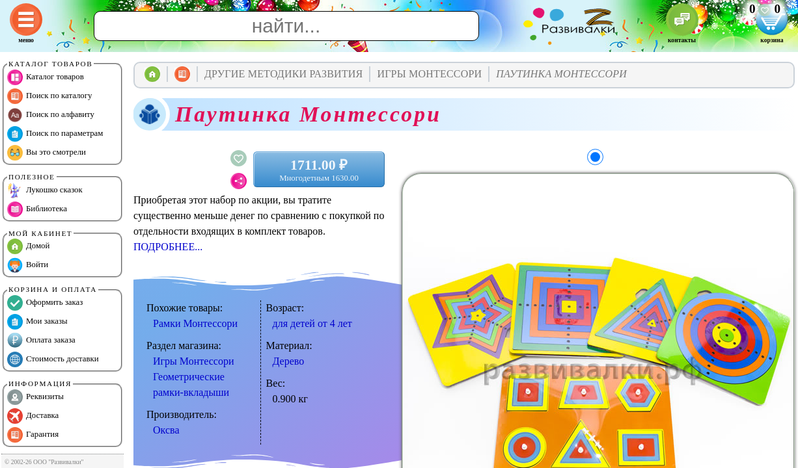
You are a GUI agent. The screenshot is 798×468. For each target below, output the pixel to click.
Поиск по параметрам (55, 134)
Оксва (166, 430)
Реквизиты (35, 397)
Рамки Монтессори (195, 323)
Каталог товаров (45, 77)
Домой (28, 246)
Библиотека (37, 209)
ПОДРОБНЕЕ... (167, 246)
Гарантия (33, 435)
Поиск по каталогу (49, 96)
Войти (27, 265)
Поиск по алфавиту (50, 115)
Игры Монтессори (193, 361)
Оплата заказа (41, 340)
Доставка (33, 416)
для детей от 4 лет (312, 323)
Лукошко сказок (45, 190)
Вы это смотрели (46, 153)
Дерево (289, 361)
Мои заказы (37, 322)
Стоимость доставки (53, 359)
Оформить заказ (45, 303)
